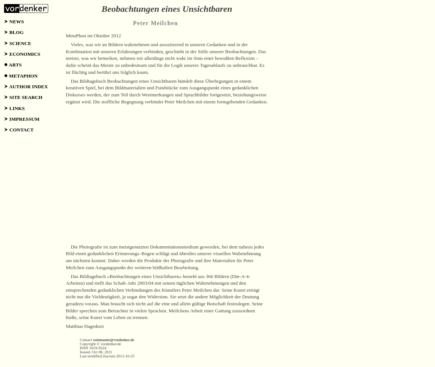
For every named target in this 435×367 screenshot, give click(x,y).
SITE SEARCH (25, 97)
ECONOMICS (24, 54)
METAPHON (23, 76)
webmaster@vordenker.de (113, 340)
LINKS (16, 108)
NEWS (16, 21)
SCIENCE (20, 43)
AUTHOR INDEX (28, 86)
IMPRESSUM (24, 119)
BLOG (16, 32)
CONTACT (21, 130)
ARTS (15, 65)
